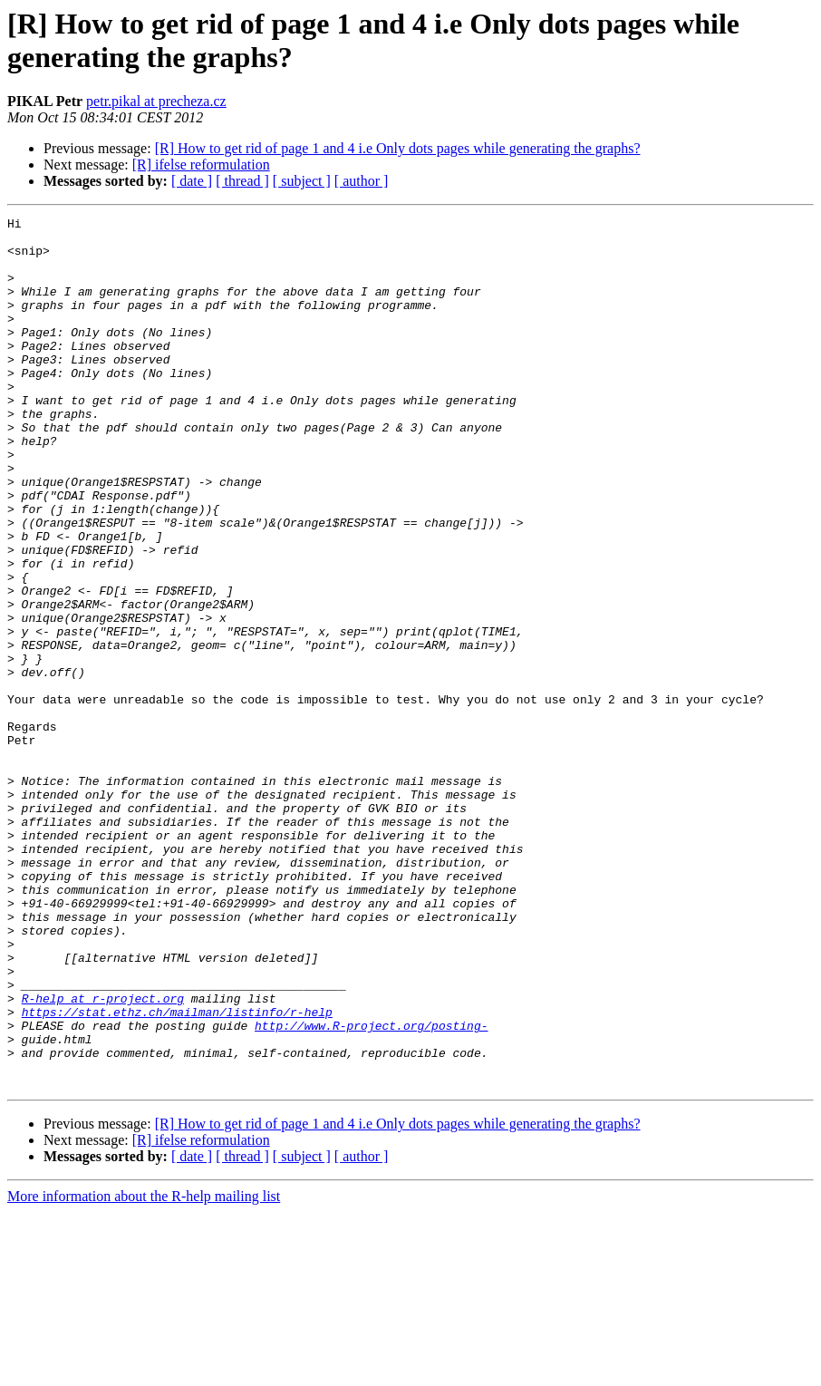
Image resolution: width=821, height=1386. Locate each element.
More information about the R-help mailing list (143, 1370)
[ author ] (361, 181)
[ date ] (191, 181)
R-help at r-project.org (103, 1156)
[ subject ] (302, 181)
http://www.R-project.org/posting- (371, 1188)
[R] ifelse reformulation (201, 164)
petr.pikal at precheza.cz (156, 101)
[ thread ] (242, 181)
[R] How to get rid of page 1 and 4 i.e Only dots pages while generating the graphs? (398, 148)
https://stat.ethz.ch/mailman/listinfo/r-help (177, 1172)
